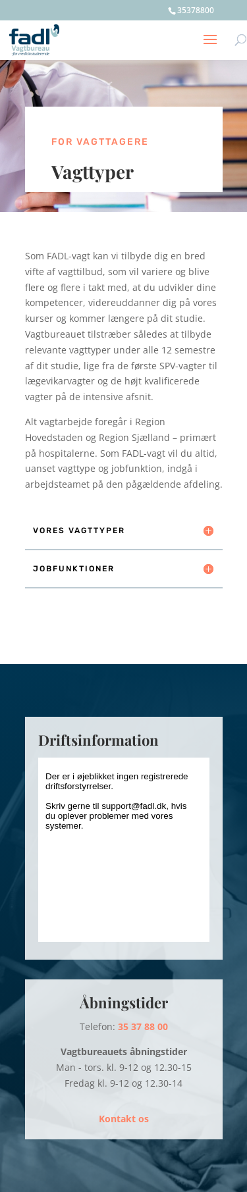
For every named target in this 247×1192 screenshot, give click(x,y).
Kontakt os (124, 1118)
